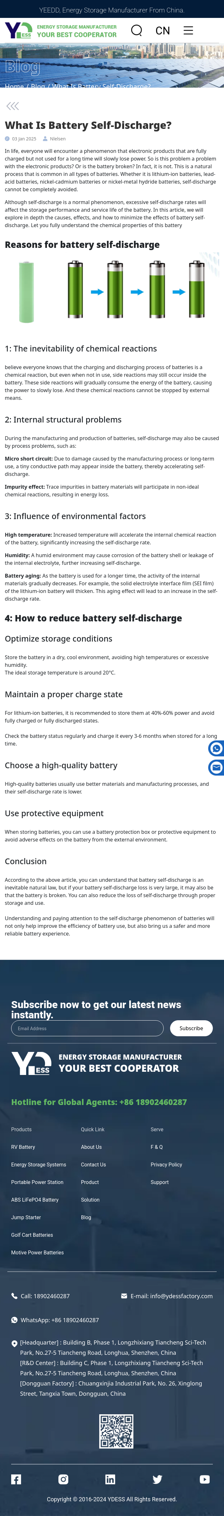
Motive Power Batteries (37, 1253)
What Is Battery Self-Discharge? (101, 86)
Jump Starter (26, 1217)
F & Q (157, 1147)
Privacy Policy (166, 1165)
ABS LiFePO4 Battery (34, 1200)
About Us (91, 1147)
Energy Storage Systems (38, 1165)
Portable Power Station (37, 1182)
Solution (90, 1200)
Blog (38, 86)
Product (90, 1182)
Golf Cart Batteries (32, 1235)
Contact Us (93, 1165)
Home (14, 86)
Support (159, 1182)
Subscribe (191, 1028)
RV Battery (23, 1147)
